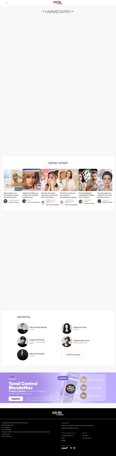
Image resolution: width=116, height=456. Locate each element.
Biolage (63, 440)
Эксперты (85, 435)
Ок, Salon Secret (87, 438)
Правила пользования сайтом (70, 428)
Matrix (63, 438)
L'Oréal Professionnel (67, 435)
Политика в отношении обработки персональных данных (77, 425)
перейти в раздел (73, 355)
